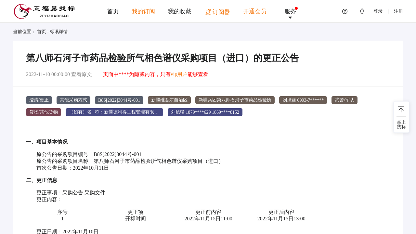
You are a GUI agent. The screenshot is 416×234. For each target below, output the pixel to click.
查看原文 (81, 74)
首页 (113, 11)
